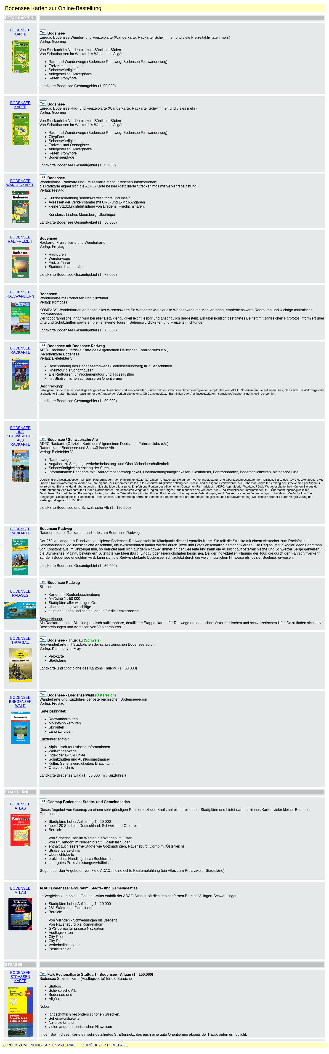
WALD (20, 706)
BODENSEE (20, 181)
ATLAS (20, 808)
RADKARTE (20, 533)
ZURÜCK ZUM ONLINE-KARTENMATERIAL (39, 1045)
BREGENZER (20, 702)
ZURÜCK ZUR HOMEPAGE (105, 1045)
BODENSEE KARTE (20, 32)
